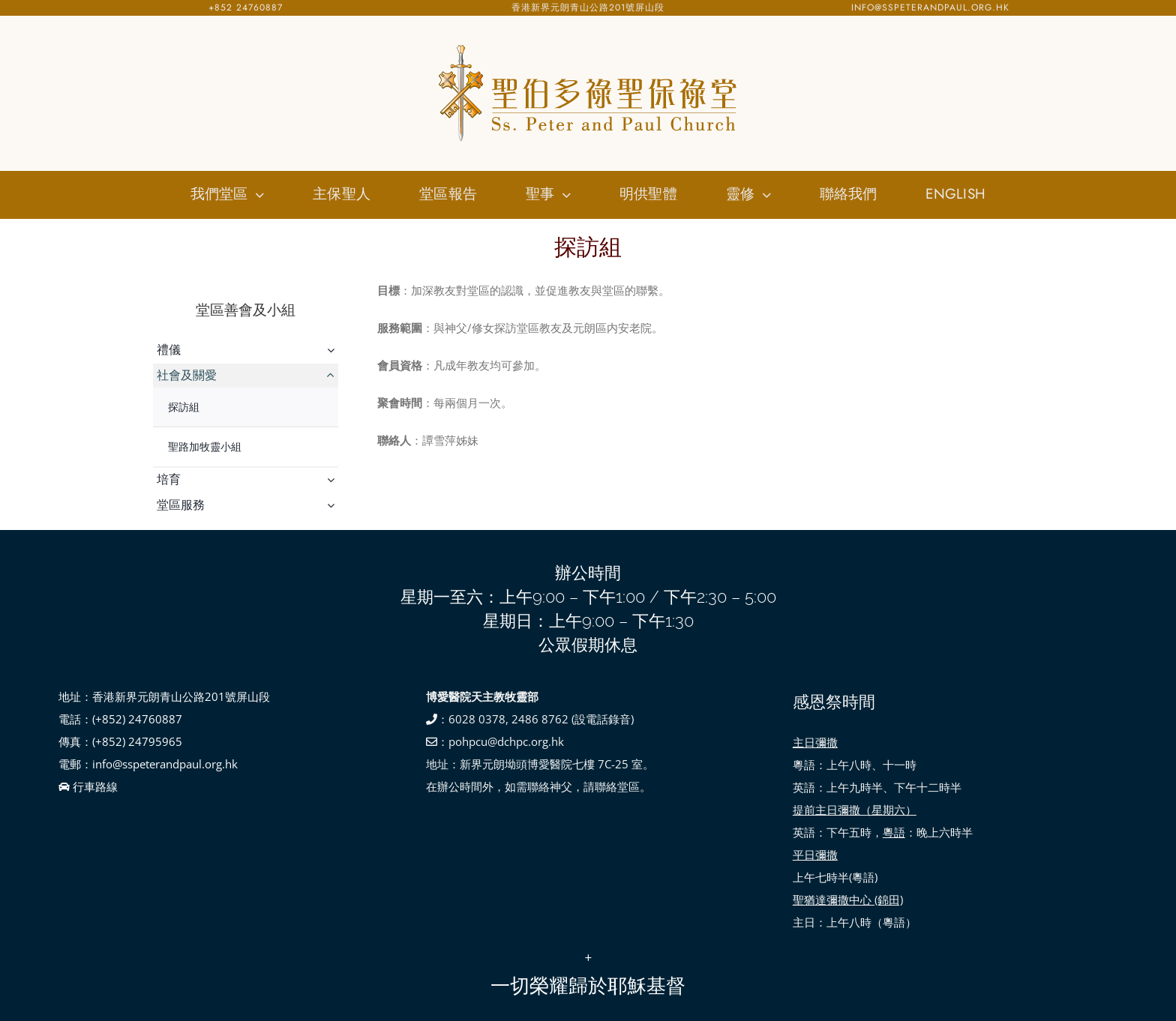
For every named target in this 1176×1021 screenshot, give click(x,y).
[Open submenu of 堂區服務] (332, 505)
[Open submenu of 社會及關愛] (332, 376)
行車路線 (88, 786)
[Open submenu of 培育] (332, 480)
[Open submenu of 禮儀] (332, 350)
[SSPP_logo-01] (588, 44)
